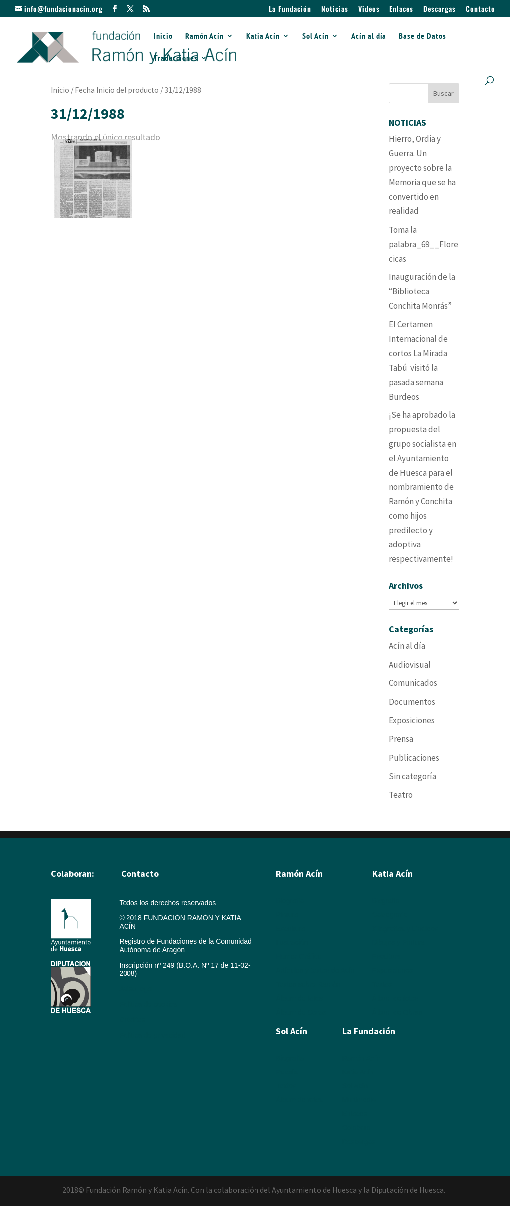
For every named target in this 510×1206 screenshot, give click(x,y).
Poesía (287, 1072)
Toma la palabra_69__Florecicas (423, 244)
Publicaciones (414, 757)
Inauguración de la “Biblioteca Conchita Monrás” (422, 291)
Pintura (287, 915)
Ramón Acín (204, 36)
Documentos (412, 701)
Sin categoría (412, 776)
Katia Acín (263, 36)
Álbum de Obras (301, 1012)
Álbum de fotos (299, 998)
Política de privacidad (152, 1035)
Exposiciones (412, 720)
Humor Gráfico (298, 956)
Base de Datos (422, 36)
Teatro (401, 794)
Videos (369, 9)
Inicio (163, 36)
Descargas (439, 9)
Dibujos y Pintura (398, 942)
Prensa (401, 738)
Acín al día (368, 36)
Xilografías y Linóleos (405, 929)
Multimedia (359, 1100)
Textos (382, 984)
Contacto (480, 9)
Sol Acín (315, 36)
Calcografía (390, 915)
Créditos (132, 1020)
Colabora (356, 1128)
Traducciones (176, 58)
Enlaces (401, 9)
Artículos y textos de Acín (315, 970)
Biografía (290, 901)
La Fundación (290, 9)
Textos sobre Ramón (308, 984)
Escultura (290, 929)
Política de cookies (148, 1004)
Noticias (334, 9)
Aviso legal (135, 989)
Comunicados (413, 682)
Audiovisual (410, 664)
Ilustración (292, 942)
